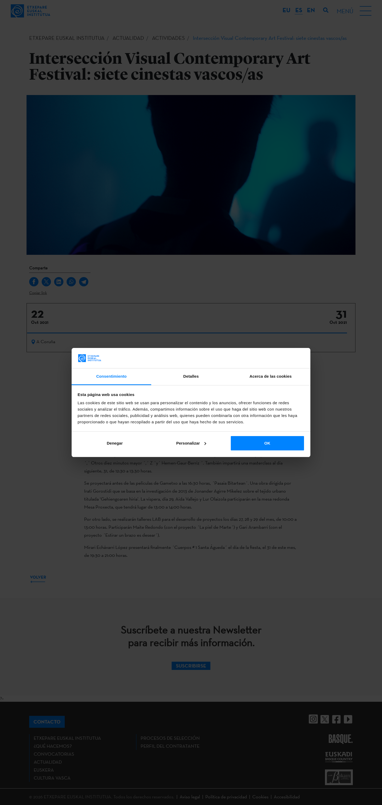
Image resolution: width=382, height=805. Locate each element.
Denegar (115, 443)
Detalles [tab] (191, 376)
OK (267, 443)
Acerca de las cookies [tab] (271, 376)
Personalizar (191, 443)
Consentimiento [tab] (111, 376)
